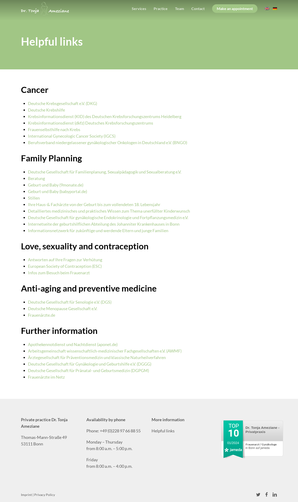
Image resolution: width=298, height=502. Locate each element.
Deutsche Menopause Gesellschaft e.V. (62, 308)
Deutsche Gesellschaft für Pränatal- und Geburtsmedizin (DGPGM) (88, 370)
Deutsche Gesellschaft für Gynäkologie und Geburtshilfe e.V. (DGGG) (89, 363)
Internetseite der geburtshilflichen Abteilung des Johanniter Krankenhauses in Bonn (103, 224)
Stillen (34, 197)
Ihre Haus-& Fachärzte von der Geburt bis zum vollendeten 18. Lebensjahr (94, 204)
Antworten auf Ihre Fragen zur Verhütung (65, 259)
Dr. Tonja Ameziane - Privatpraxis (263, 430)
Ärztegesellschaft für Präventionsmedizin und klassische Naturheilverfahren (97, 357)
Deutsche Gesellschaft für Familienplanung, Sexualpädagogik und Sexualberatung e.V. (104, 171)
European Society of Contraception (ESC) (65, 266)
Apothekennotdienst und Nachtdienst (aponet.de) (73, 344)
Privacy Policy (44, 495)
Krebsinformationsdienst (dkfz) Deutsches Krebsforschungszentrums (90, 123)
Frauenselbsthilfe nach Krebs (54, 129)
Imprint (26, 495)
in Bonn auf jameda (261, 446)
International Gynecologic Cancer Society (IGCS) (71, 136)
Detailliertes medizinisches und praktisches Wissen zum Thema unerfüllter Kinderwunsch (109, 211)
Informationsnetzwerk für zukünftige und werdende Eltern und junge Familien (98, 230)
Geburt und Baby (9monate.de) (55, 184)
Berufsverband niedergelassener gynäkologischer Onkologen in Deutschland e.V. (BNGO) (107, 142)
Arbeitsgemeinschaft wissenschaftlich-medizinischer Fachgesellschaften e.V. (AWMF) (105, 350)
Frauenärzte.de (41, 315)
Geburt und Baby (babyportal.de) (57, 191)
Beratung (36, 178)
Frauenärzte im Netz (46, 377)
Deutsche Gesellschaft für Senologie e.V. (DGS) (70, 302)
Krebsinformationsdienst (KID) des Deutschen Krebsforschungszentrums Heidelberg (104, 116)
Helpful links (163, 430)
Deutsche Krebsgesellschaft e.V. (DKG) (62, 103)
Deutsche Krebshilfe (46, 109)
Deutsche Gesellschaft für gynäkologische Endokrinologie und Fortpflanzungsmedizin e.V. (108, 217)
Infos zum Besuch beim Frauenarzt (59, 272)
